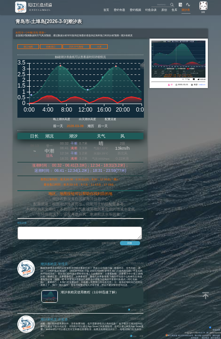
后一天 (103, 126)
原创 (164, 9)
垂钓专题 (119, 9)
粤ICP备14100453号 (203, 336)
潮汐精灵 (205, 338)
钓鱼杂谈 (151, 9)
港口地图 (28, 46)
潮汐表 (186, 9)
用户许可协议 (85, 258)
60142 (202, 79)
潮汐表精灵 (215, 338)
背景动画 (214, 330)
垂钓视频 (135, 9)
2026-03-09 (75, 126)
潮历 (90, 126)
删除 (42, 312)
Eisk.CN (202, 333)
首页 (106, 9)
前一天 (58, 126)
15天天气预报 (76, 46)
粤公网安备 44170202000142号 (180, 336)
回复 (141, 313)
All (207, 333)
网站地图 (216, 336)
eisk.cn (202, 84)
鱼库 (174, 9)
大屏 (99, 46)
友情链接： (195, 338)
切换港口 (50, 46)
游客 (203, 12)
